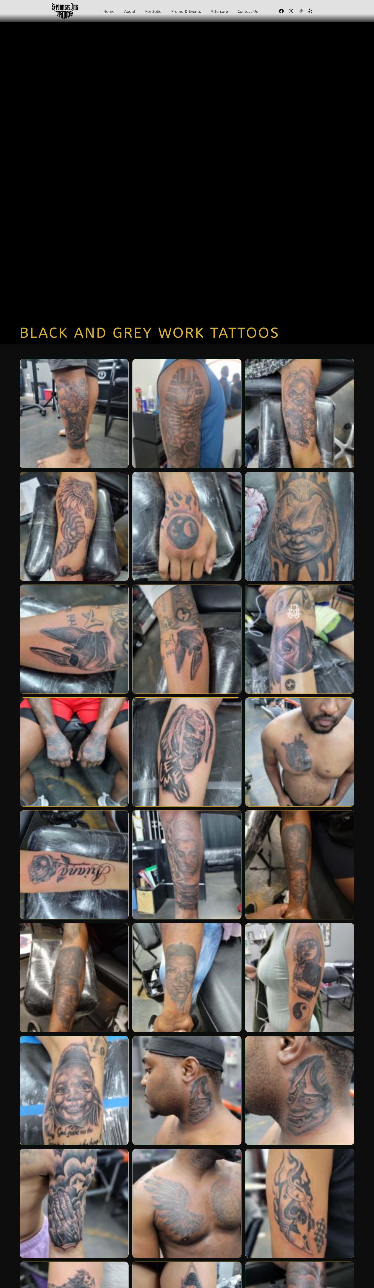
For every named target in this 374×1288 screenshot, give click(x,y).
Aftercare (218, 11)
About (130, 11)
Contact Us (247, 11)
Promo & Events (186, 11)
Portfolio (154, 11)
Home (110, 11)
